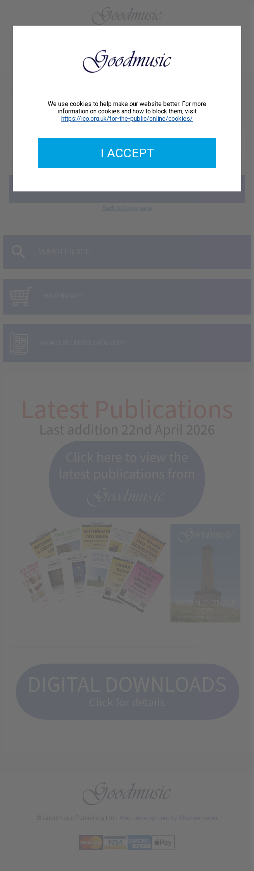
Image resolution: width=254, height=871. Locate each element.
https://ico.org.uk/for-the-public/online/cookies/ (127, 118)
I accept (127, 153)
